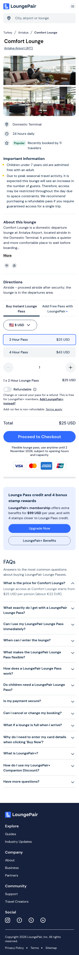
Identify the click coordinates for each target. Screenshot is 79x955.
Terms (35, 948)
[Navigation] (72, 6)
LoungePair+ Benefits (39, 540)
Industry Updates (18, 841)
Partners (11, 875)
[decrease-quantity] (8, 367)
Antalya (23, 32)
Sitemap (51, 948)
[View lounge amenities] (40, 265)
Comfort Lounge (45, 32)
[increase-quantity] (71, 367)
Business (12, 868)
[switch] (7, 389)
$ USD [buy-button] (20, 325)
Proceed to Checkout (44, 436)
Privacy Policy (14, 948)
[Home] (20, 6)
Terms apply (54, 409)
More (7, 255)
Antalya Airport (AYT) (18, 48)
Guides (10, 834)
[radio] (39, 340)
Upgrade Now (39, 528)
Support (11, 894)
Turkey (7, 32)
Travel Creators (16, 901)
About (10, 860)
